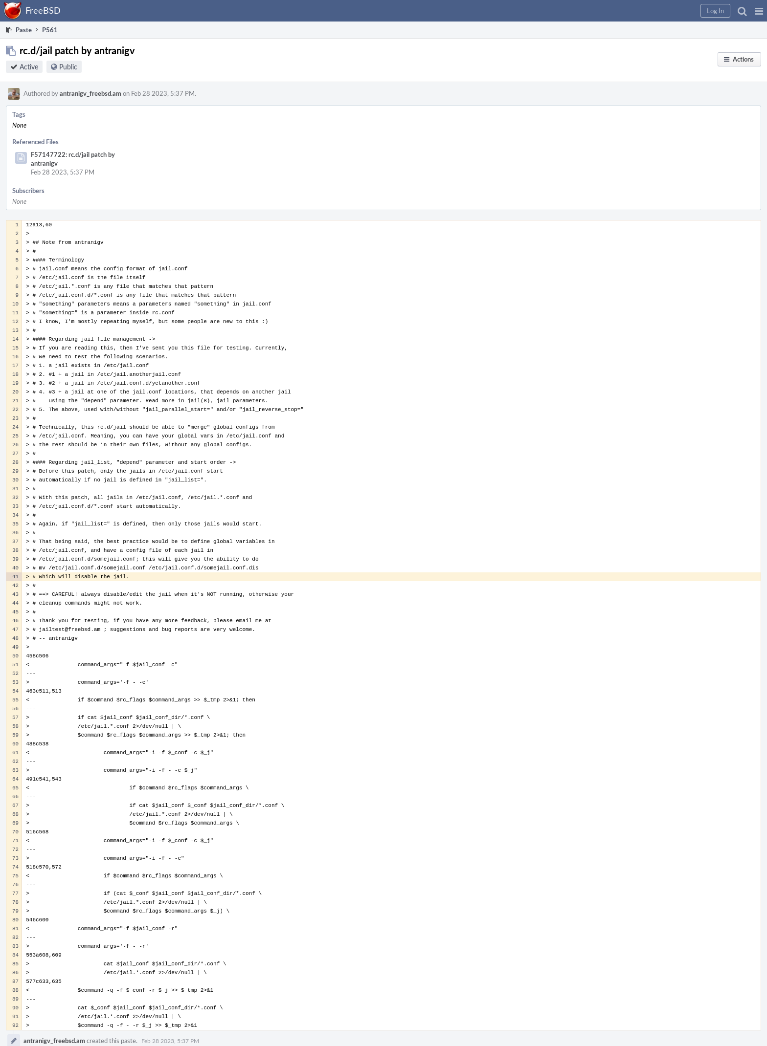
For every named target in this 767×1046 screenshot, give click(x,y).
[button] (759, 11)
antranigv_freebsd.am (90, 93)
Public (68, 66)
